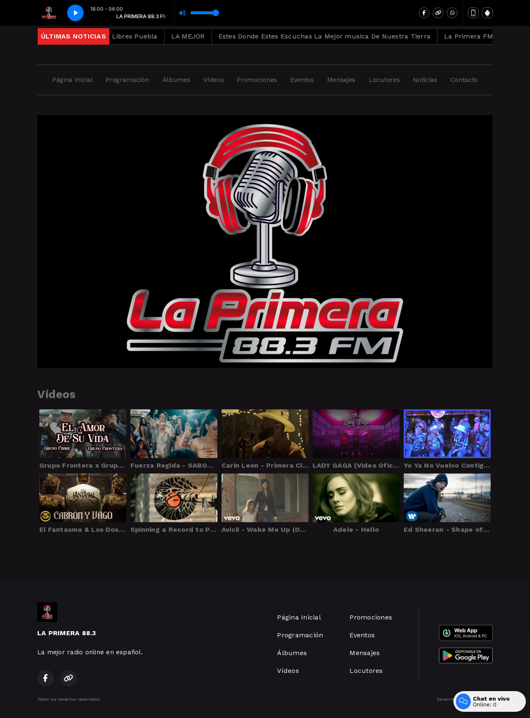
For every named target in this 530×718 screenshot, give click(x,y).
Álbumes (176, 80)
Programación (127, 80)
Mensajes (341, 80)
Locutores (384, 80)
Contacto (464, 80)
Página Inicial (72, 80)
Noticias (425, 80)
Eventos (302, 80)
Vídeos (213, 80)
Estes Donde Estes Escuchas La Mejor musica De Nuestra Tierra (335, 36)
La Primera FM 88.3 (487, 36)
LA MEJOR (198, 36)
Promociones (257, 80)
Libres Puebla (145, 36)
